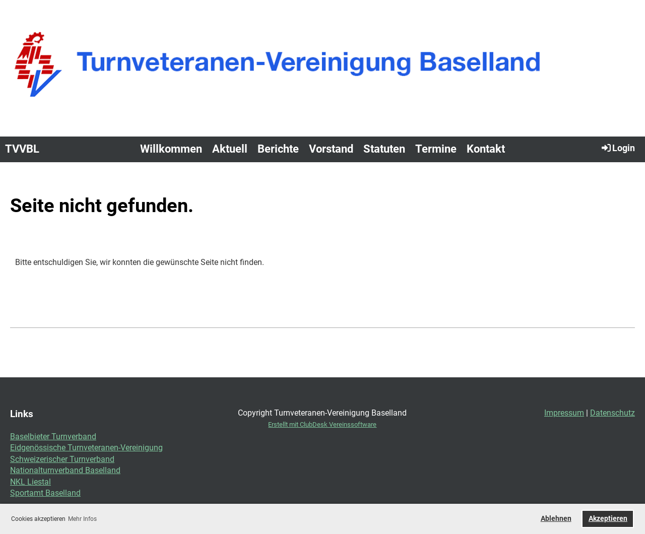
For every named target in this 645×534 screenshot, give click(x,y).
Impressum (564, 413)
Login (617, 148)
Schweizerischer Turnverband (62, 459)
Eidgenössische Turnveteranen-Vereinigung (86, 447)
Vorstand (331, 149)
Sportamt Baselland (45, 493)
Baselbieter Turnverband (53, 436)
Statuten (384, 149)
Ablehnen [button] (556, 518)
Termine (436, 149)
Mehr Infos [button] (82, 518)
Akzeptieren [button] (608, 518)
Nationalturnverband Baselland (65, 470)
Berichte (278, 149)
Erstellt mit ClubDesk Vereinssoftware (322, 424)
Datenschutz (612, 413)
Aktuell (229, 149)
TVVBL (22, 149)
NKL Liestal (30, 482)
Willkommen (171, 149)
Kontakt (486, 149)
